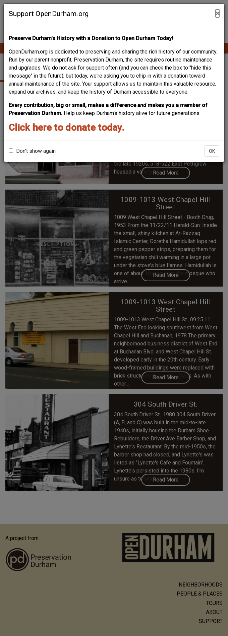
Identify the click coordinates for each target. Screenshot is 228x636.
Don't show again (32, 151)
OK (212, 151)
